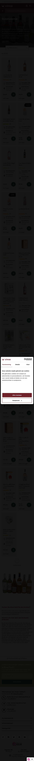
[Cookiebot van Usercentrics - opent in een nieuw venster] (24, 359)
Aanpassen (17, 400)
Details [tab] (17, 364)
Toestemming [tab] (6, 364)
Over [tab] (28, 364)
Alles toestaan (17, 395)
